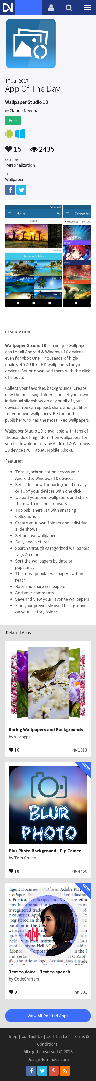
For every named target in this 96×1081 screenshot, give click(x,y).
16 (14, 749)
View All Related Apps (48, 1016)
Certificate (56, 1036)
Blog (13, 1036)
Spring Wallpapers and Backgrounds (46, 729)
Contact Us (32, 1036)
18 (14, 870)
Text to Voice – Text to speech (39, 972)
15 (13, 146)
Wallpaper (14, 179)
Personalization (20, 165)
